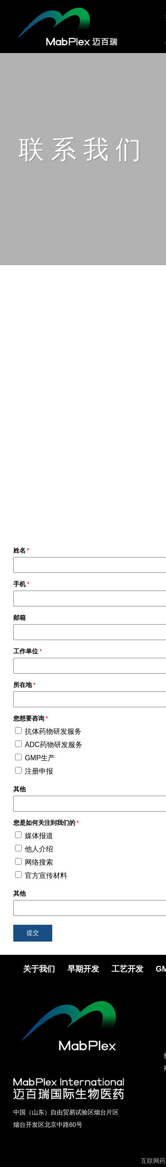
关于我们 (39, 969)
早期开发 (83, 969)
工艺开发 (127, 969)
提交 (33, 932)
